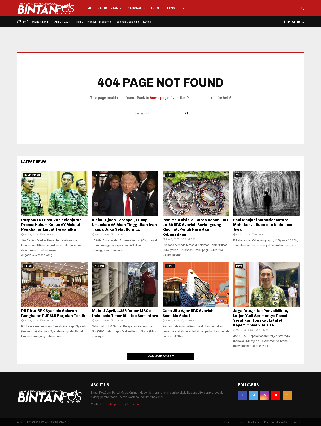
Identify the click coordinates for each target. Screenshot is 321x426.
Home (87, 8)
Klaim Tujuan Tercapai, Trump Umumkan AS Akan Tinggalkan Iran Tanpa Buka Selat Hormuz (124, 225)
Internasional (101, 175)
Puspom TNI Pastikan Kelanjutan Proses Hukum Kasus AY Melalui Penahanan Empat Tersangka (51, 225)
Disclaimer (105, 21)
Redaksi (91, 21)
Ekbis (155, 8)
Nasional (135, 8)
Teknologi (173, 8)
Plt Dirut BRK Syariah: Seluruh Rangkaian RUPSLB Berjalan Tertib (53, 313)
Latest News (33, 162)
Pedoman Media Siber (127, 21)
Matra (239, 266)
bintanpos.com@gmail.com (123, 404)
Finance (170, 175)
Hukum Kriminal (32, 175)
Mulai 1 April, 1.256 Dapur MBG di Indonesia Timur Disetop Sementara (125, 313)
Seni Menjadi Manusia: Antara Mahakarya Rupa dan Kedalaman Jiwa (264, 225)
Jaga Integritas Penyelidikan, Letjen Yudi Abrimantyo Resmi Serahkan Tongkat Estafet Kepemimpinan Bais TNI (260, 318)
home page (159, 98)
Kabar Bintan (108, 8)
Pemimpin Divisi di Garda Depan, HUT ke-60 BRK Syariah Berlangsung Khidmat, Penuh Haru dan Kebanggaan (196, 227)
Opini (238, 175)
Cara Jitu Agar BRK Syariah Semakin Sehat (188, 313)
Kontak (147, 21)
